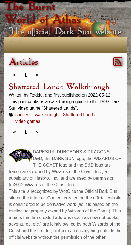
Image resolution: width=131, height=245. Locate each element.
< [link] (14, 75)
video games (27, 121)
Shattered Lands (79, 114)
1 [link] (25, 75)
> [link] (37, 75)
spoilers (22, 114)
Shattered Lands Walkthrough (59, 87)
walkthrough (46, 114)
